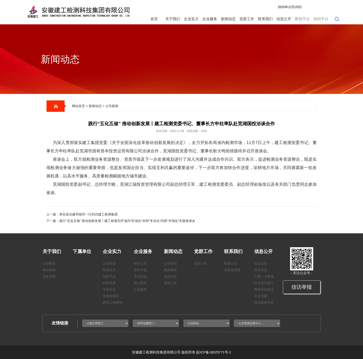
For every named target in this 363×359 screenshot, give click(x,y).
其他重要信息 (264, 302)
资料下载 (140, 270)
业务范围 (49, 276)
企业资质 (109, 263)
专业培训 (140, 276)
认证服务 (140, 289)
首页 (154, 19)
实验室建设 (111, 296)
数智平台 (302, 19)
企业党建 (260, 296)
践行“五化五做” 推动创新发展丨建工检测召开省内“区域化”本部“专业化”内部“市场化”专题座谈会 (127, 221)
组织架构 (49, 270)
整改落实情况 (264, 289)
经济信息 (260, 270)
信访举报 (301, 287)
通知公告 (170, 283)
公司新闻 (111, 106)
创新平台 (109, 276)
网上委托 (140, 283)
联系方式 (230, 263)
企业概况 (49, 263)
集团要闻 (170, 270)
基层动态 (170, 276)
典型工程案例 (112, 302)
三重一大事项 (264, 276)
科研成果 (109, 283)
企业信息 (260, 263)
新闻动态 (228, 19)
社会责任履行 (264, 283)
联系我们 (265, 19)
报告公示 (140, 263)
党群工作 (246, 19)
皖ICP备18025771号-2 (213, 352)
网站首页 (78, 106)
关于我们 (172, 19)
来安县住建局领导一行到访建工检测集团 (88, 214)
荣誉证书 (109, 270)
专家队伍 (109, 289)
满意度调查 (232, 270)
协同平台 (320, 19)
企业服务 (209, 19)
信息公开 (283, 19)
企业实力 (191, 19)
